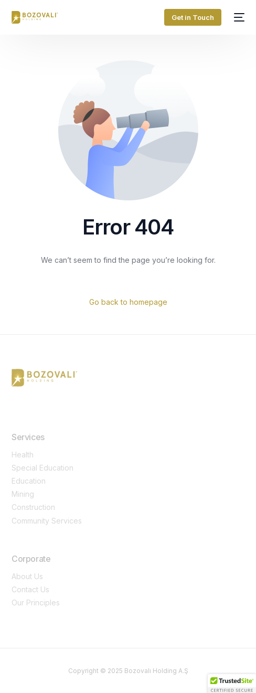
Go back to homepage (128, 301)
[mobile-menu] (238, 17)
